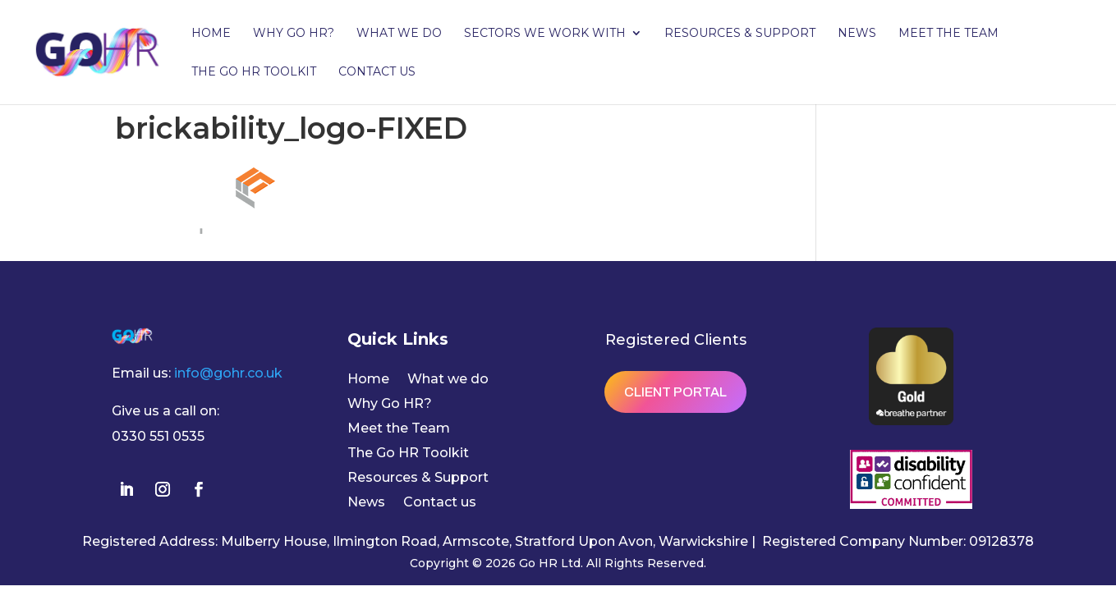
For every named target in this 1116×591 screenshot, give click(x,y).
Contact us (377, 72)
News (857, 33)
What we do (399, 33)
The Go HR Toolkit (253, 72)
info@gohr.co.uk (228, 373)
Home (211, 33)
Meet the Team (948, 33)
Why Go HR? (293, 33)
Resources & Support (739, 33)
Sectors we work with (545, 33)
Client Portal (675, 392)
